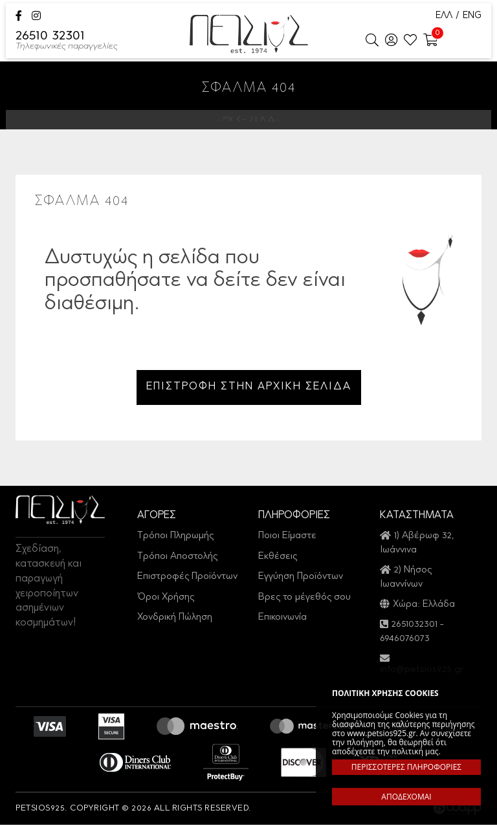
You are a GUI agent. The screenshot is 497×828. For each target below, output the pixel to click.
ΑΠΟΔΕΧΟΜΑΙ (406, 796)
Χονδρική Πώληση (174, 621)
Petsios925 (249, 34)
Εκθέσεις (277, 560)
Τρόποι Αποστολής (177, 560)
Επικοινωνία (282, 621)
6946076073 (405, 642)
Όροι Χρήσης (165, 600)
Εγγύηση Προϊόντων (300, 580)
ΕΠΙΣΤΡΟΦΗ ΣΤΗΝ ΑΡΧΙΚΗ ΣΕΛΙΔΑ (249, 388)
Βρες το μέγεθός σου (304, 600)
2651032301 (414, 628)
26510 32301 (67, 41)
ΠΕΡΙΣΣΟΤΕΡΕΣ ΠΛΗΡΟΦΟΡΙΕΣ (406, 766)
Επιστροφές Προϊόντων (187, 580)
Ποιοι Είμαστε (287, 539)
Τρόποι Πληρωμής (175, 539)
